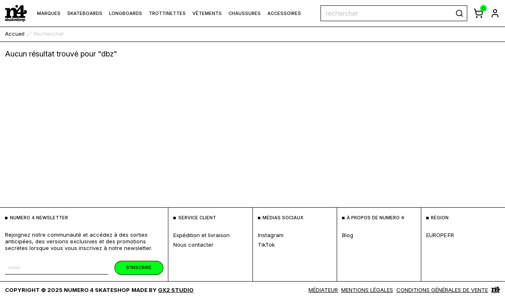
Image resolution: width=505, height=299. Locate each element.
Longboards (125, 13)
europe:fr (440, 235)
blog (347, 235)
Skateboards (84, 13)
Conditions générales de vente (442, 290)
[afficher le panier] (478, 13)
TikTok (266, 244)
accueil (14, 33)
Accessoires (284, 13)
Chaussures (244, 13)
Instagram (271, 235)
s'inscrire (139, 267)
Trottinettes (167, 13)
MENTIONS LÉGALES (367, 290)
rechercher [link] (49, 33)
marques (49, 13)
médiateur (323, 290)
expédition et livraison (201, 235)
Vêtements (207, 13)
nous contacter (193, 244)
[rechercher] (459, 13)
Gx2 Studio (176, 290)
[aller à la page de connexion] (495, 13)
